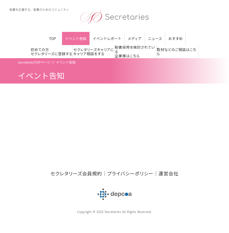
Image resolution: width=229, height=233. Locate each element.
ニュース (155, 38)
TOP (52, 38)
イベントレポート (107, 38)
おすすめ (175, 38)
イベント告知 (75, 38)
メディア (135, 38)
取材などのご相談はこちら (176, 51)
